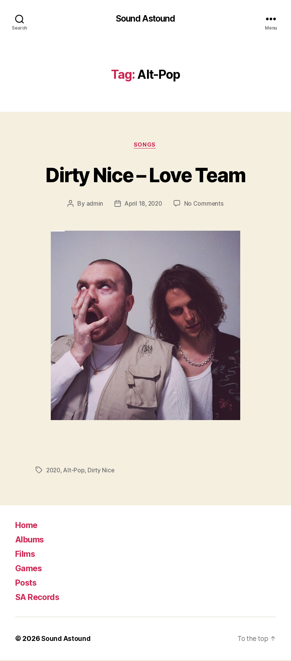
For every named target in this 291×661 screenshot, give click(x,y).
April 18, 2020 (143, 205)
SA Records (39, 597)
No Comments (205, 205)
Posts (27, 583)
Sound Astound (145, 18)
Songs (145, 145)
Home (28, 525)
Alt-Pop (75, 471)
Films (26, 554)
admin (93, 205)
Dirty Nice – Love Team (145, 174)
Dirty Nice (103, 471)
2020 (54, 471)
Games (30, 569)
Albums (31, 540)
